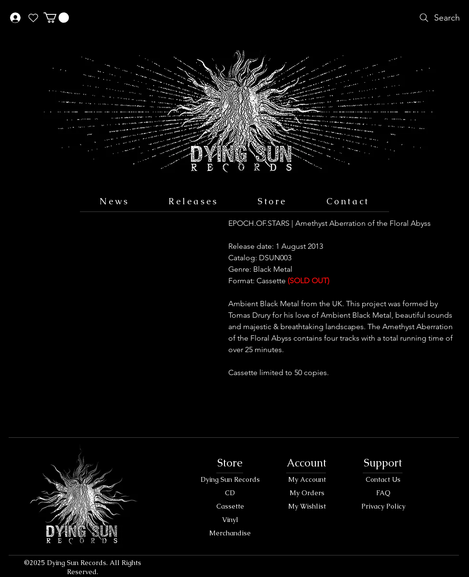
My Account (307, 479)
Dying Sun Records (230, 479)
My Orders (307, 492)
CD (230, 492)
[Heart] (33, 17)
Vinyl (230, 519)
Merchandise (230, 533)
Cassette (230, 506)
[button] (56, 17)
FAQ (383, 492)
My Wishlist (307, 506)
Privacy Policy (383, 506)
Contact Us (383, 479)
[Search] (438, 17)
